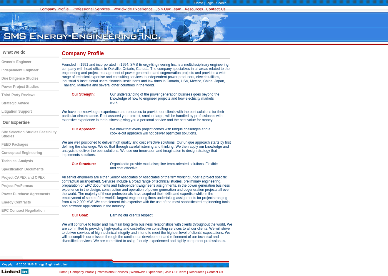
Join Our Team (176, 272)
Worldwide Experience (146, 272)
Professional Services (113, 272)
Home (198, 3)
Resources (196, 272)
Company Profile (82, 272)
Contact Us (215, 272)
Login (210, 3)
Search (221, 3)
